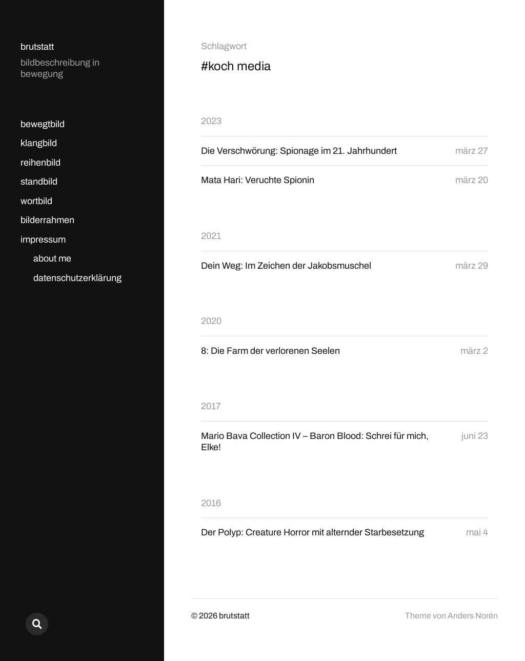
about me (52, 258)
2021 (211, 236)
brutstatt (37, 47)
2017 (211, 406)
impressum (43, 239)
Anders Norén (473, 615)
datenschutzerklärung (77, 278)
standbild (39, 181)
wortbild (36, 201)
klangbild (39, 143)
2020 (211, 321)
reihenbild (40, 162)
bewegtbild (43, 124)
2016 (211, 503)
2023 (211, 121)
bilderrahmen (47, 220)
